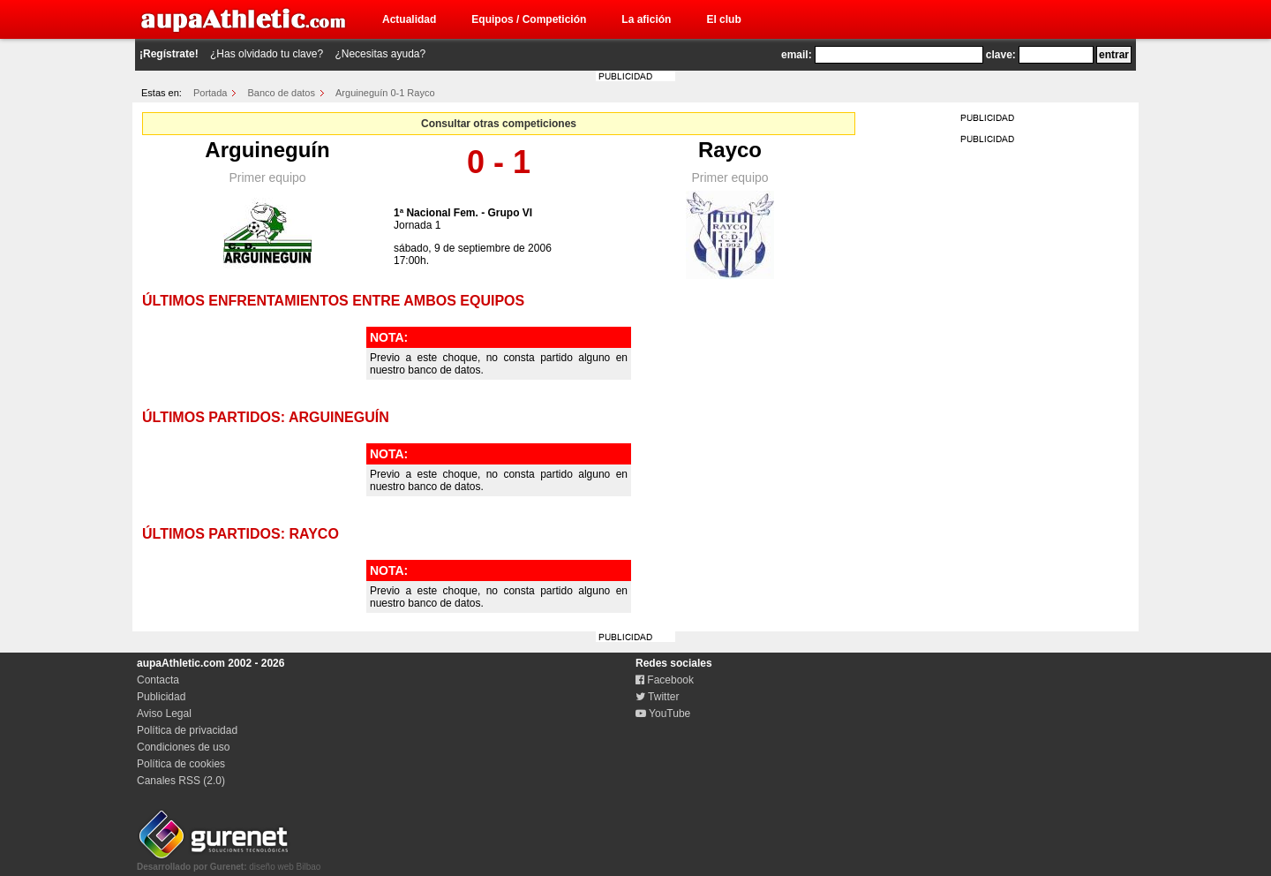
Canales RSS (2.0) (181, 780)
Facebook (665, 680)
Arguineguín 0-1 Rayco (385, 92)
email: (796, 55)
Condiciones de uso (183, 747)
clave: (1001, 55)
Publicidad (161, 697)
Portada (210, 92)
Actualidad (409, 19)
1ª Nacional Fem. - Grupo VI (463, 213)
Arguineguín (267, 150)
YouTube (663, 713)
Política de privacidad (187, 730)
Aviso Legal (164, 713)
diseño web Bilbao (228, 862)
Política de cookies (181, 764)
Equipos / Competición (528, 19)
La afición (646, 19)
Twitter (657, 697)
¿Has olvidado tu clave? (266, 54)
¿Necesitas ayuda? (380, 54)
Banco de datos (281, 92)
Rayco (730, 150)
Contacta (158, 680)
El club (723, 19)
